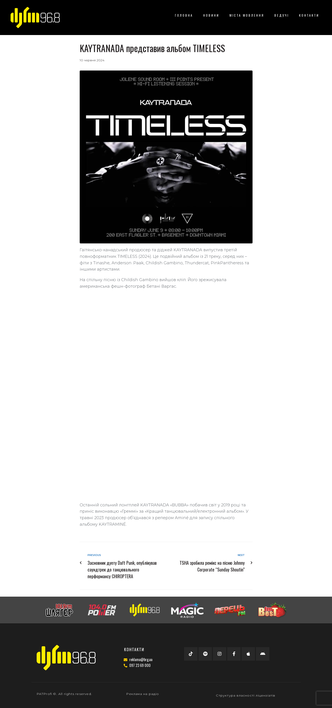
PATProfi (44, 694)
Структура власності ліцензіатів (245, 695)
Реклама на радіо (142, 694)
